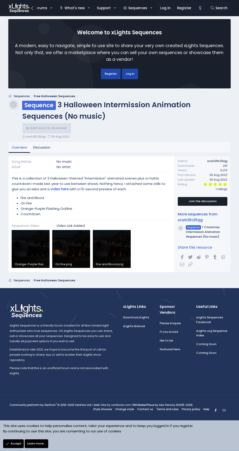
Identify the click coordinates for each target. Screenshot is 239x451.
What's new (75, 8)
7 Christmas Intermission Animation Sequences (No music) (203, 233)
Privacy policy (191, 411)
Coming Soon (206, 346)
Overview (19, 149)
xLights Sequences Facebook (209, 321)
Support (104, 8)
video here (59, 190)
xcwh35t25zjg (35, 138)
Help (206, 411)
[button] (51, 8)
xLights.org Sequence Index (211, 334)
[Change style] (200, 8)
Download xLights (136, 319)
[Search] (219, 8)
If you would (169, 333)
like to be (166, 342)
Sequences (137, 8)
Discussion (41, 149)
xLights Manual (134, 328)
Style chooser (102, 411)
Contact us (145, 411)
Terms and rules (167, 411)
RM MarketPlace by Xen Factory (163, 406)
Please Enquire (170, 325)
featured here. (170, 351)
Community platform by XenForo (51, 406)
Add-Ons (100, 406)
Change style (124, 411)
